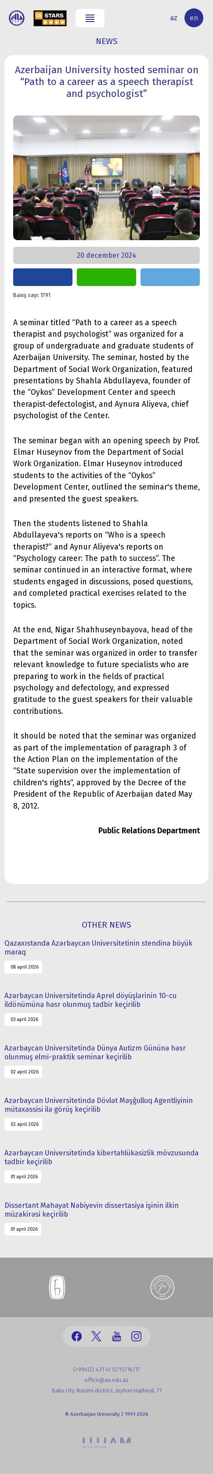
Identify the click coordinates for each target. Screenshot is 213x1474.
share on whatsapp (106, 277)
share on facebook (42, 277)
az (173, 18)
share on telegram (170, 277)
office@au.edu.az (106, 1380)
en (194, 18)
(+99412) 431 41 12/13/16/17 (106, 1369)
